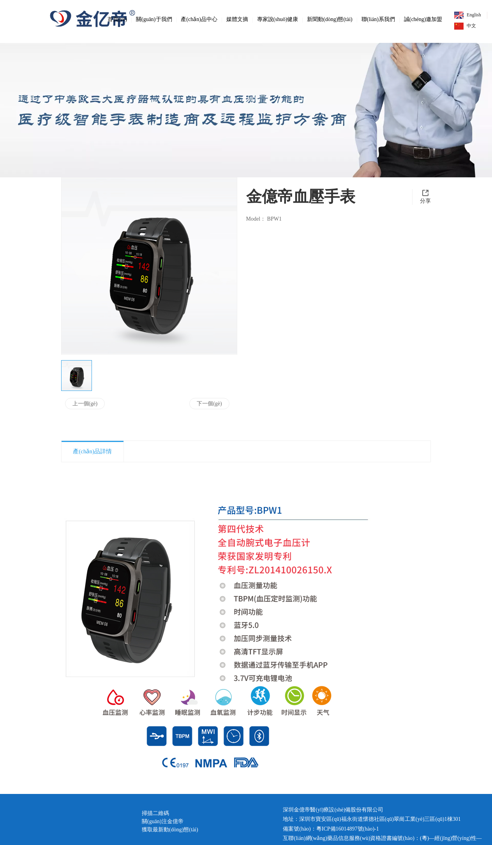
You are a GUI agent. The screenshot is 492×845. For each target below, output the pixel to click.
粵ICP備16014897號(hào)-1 (347, 829)
